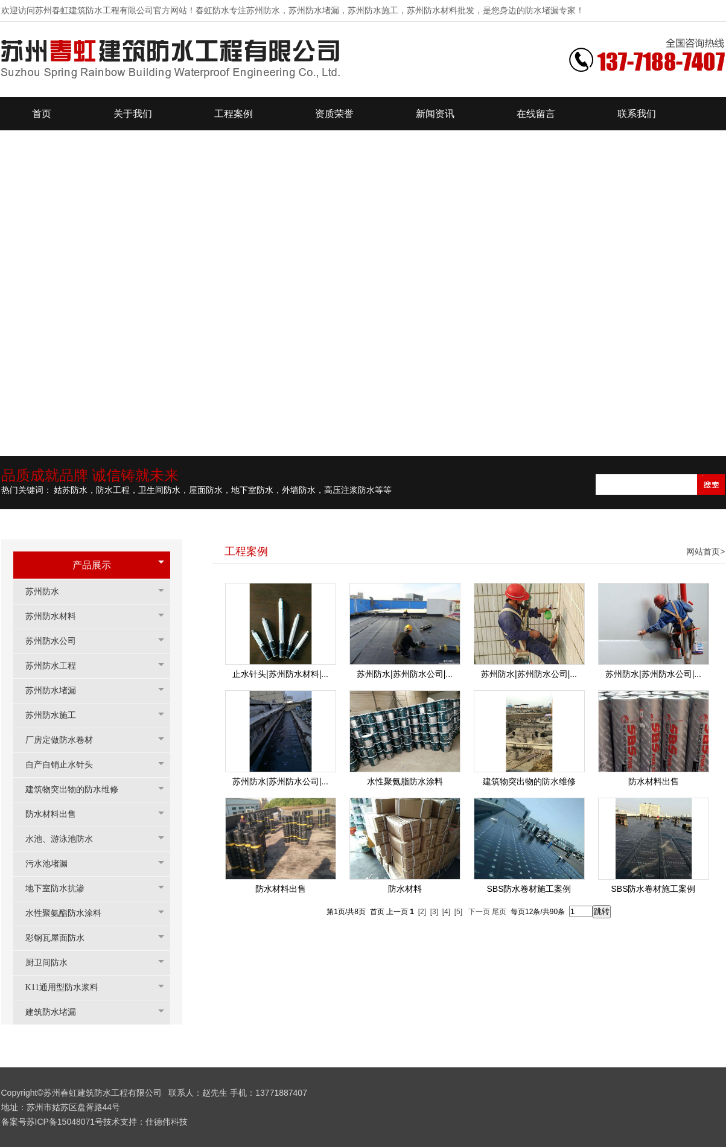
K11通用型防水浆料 (68, 987)
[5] (458, 911)
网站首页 (703, 551)
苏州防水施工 (56, 715)
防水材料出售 (56, 814)
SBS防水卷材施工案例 (528, 889)
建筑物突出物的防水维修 (77, 789)
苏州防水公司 (56, 641)
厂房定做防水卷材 (65, 740)
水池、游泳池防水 (65, 839)
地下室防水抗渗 (61, 888)
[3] (434, 911)
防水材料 (405, 889)
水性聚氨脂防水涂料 (405, 781)
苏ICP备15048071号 (65, 1121)
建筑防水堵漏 (56, 1012)
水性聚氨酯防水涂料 (69, 913)
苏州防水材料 (56, 616)
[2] (422, 911)
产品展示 (91, 565)
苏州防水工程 (56, 665)
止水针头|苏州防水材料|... (280, 674)
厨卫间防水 (52, 962)
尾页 (499, 911)
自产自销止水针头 (65, 764)
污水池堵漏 (52, 863)
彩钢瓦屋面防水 (61, 937)
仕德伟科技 (166, 1121)
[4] (446, 911)
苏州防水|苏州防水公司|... (405, 674)
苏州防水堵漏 (56, 690)
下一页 (479, 911)
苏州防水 (48, 591)
